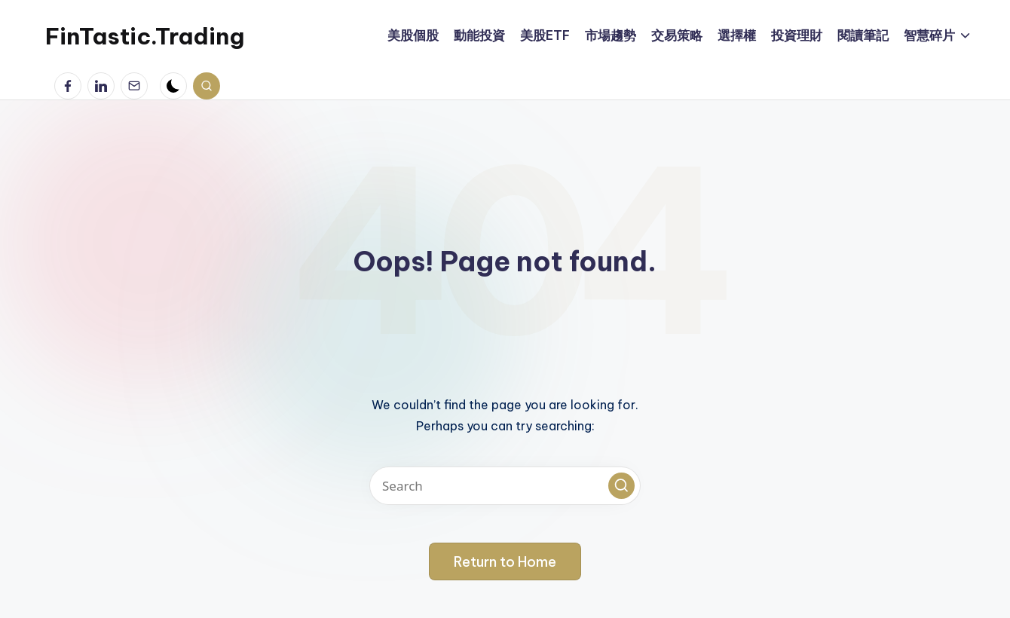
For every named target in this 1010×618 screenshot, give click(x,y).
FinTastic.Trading (144, 36)
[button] (621, 486)
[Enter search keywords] (505, 486)
